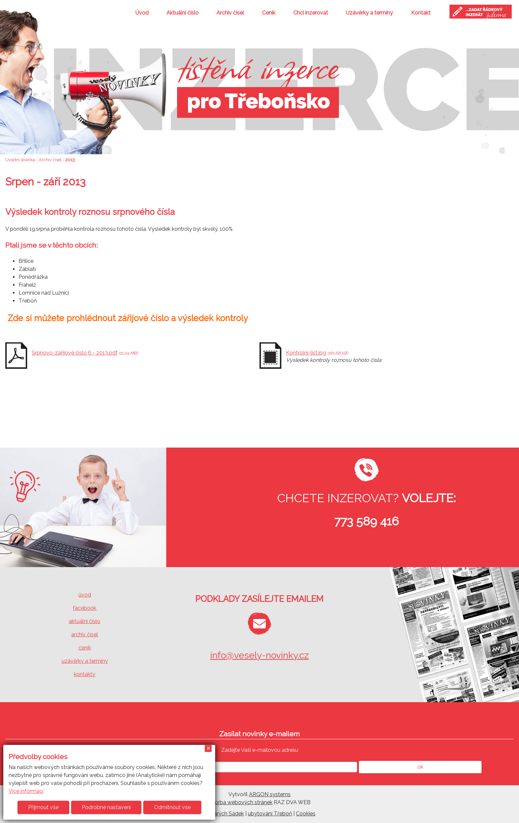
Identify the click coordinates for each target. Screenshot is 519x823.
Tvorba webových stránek (240, 802)
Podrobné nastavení (106, 807)
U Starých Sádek (224, 813)
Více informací (26, 791)
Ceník (268, 13)
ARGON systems (270, 794)
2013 (70, 159)
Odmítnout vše (172, 807)
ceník (84, 648)
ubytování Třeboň (270, 813)
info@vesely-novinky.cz (259, 655)
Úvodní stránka (20, 159)
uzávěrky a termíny (85, 661)
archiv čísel (84, 634)
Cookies (305, 813)
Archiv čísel (230, 13)
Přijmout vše (43, 807)
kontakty (84, 674)
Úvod (142, 13)
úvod (84, 595)
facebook (84, 608)
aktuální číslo (84, 621)
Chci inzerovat (310, 13)
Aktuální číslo (182, 13)
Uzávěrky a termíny (369, 13)
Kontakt (421, 13)
